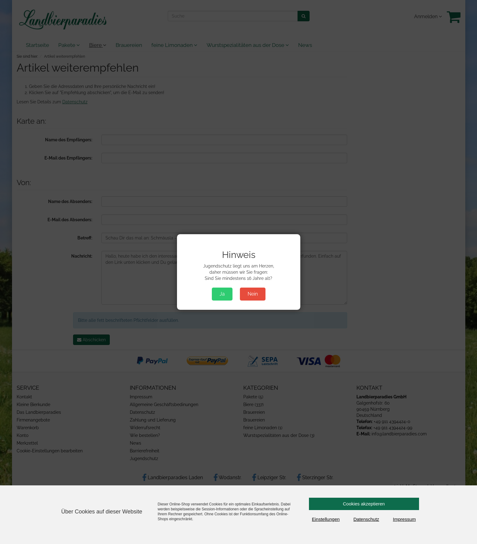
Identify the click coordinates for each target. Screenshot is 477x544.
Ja (222, 294)
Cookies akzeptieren (364, 503)
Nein (253, 294)
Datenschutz (366, 519)
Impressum (404, 519)
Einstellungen (326, 519)
